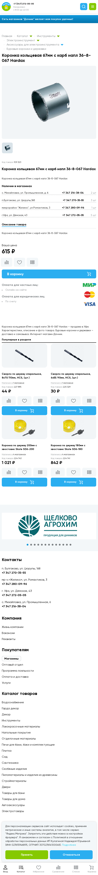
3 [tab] (35, 545)
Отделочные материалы (19, 738)
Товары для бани (13, 793)
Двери (6, 787)
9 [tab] (56, 545)
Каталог (24, 36)
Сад (5, 756)
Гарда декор (10, 708)
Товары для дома (13, 799)
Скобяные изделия (14, 768)
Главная (7, 36)
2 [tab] (31, 545)
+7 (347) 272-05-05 (23, 3)
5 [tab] (42, 545)
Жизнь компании (12, 627)
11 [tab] (63, 545)
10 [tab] (60, 545)
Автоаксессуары (13, 805)
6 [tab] (45, 545)
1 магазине (13, 383)
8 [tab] (52, 545)
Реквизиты (8, 639)
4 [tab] (38, 545)
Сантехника (10, 762)
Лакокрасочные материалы (21, 726)
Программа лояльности (18, 670)
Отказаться (71, 854)
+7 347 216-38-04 (73, 192)
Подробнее (69, 844)
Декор (6, 714)
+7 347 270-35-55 (73, 200)
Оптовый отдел (12, 664)
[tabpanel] (49, 526)
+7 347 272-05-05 (73, 215)
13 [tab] (70, 545)
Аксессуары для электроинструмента (35, 44)
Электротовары (13, 811)
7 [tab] (49, 545)
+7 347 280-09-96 (73, 207)
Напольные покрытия (16, 732)
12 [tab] (67, 545)
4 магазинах (14, 454)
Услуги (6, 682)
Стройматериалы (14, 781)
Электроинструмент (23, 40)
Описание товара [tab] (14, 224)
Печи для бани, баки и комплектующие (28, 744)
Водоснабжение (13, 702)
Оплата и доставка (15, 676)
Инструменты (48, 36)
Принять (27, 854)
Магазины (11, 658)
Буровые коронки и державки (26, 48)
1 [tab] (27, 545)
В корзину (49, 274)
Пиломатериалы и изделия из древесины (29, 775)
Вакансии (8, 633)
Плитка (6, 750)
